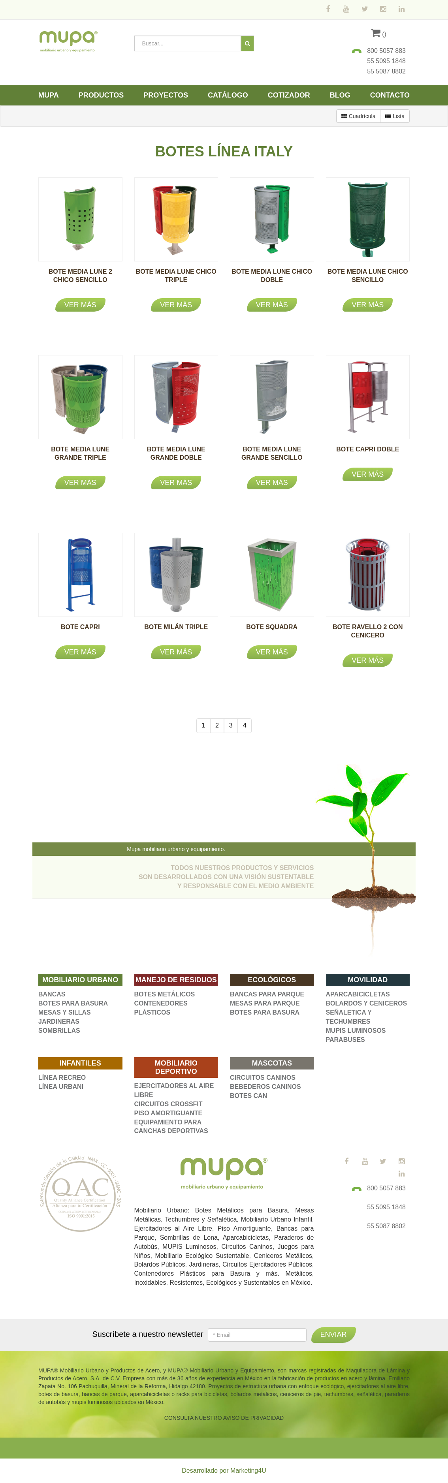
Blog (340, 95)
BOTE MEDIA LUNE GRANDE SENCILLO (272, 457)
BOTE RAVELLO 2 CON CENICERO (368, 635)
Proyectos (165, 95)
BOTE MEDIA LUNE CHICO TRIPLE (176, 279)
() (378, 34)
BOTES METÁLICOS (164, 994)
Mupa (48, 95)
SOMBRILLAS (59, 1030)
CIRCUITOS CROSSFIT (168, 1104)
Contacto (390, 95)
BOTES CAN (248, 1095)
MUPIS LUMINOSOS (356, 1030)
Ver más (80, 305)
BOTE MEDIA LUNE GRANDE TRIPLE (80, 457)
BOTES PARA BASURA (73, 1003)
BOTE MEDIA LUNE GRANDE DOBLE (176, 457)
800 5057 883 (386, 50)
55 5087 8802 (386, 71)
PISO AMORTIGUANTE (168, 1113)
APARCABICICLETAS (358, 994)
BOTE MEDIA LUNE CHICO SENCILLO (368, 279)
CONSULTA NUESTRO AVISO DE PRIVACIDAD (224, 1418)
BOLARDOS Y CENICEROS (366, 1003)
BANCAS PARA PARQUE (267, 994)
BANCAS (51, 994)
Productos (101, 95)
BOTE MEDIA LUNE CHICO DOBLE (272, 279)
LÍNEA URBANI (60, 1086)
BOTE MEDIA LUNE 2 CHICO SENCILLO (80, 279)
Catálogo (228, 95)
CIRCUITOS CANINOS (263, 1077)
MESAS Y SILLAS (64, 1012)
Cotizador (289, 95)
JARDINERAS (58, 1021)
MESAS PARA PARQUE (265, 1003)
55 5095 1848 (386, 61)
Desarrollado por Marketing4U (224, 1470)
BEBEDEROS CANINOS (265, 1086)
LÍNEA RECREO (62, 1077)
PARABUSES (345, 1039)
